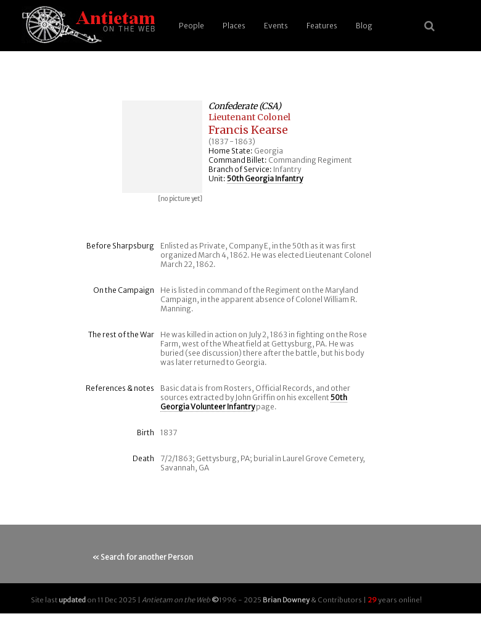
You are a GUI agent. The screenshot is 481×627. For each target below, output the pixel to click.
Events (276, 25)
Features (321, 25)
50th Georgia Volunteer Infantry (253, 402)
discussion (220, 353)
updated (72, 600)
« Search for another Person (142, 557)
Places (234, 25)
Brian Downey (286, 600)
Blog (364, 25)
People (191, 25)
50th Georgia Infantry (265, 178)
